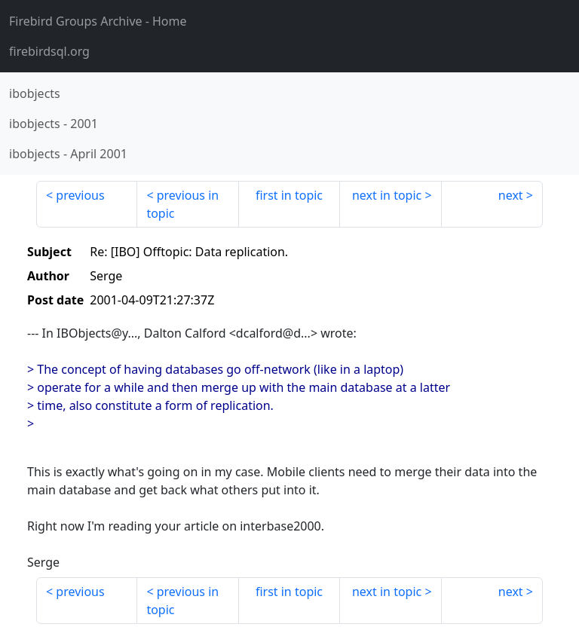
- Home (98, 21)
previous (80, 195)
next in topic (386, 195)
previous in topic (182, 204)
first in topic (289, 195)
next (510, 195)
